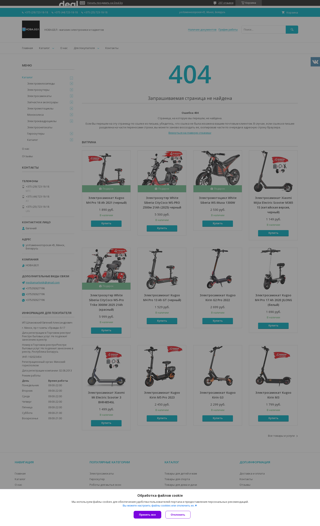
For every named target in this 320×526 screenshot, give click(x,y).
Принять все (147, 514)
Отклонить (178, 514)
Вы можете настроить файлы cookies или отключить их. (158, 505)
